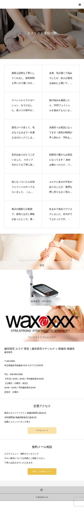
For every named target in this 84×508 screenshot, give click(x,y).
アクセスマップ (42, 430)
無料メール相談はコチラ (42, 471)
